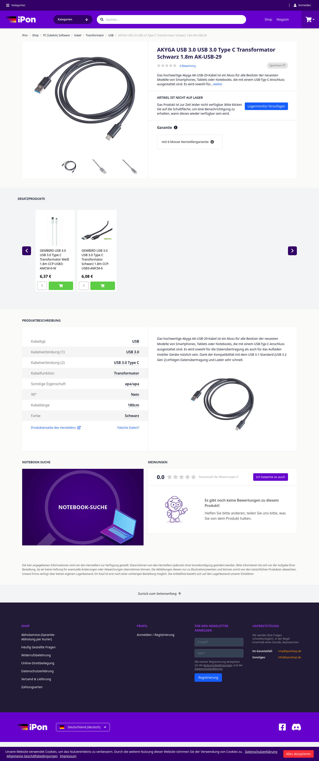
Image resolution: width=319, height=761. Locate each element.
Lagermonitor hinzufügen (266, 106)
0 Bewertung (188, 66)
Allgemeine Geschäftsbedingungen (32, 756)
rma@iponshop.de (289, 651)
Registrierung (208, 677)
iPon (25, 35)
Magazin (282, 19)
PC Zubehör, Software (56, 35)
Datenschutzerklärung (37, 671)
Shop (268, 19)
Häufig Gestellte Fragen (38, 647)
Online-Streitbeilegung (37, 663)
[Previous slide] (26, 250)
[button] (68, 167)
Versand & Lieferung (36, 679)
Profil (142, 626)
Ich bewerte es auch (270, 477)
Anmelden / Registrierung (155, 635)
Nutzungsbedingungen (217, 665)
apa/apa (132, 383)
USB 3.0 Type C (126, 362)
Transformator (95, 35)
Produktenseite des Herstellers (56, 427)
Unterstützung (265, 626)
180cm (133, 405)
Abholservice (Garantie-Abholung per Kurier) (38, 637)
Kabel (77, 35)
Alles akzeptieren (298, 754)
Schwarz (132, 415)
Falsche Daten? (128, 427)
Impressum (68, 756)
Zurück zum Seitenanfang (159, 593)
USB (110, 35)
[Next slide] (292, 250)
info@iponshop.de (289, 657)
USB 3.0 (132, 352)
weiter (217, 84)
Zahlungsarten (32, 687)
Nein (135, 394)
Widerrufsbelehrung (36, 655)
